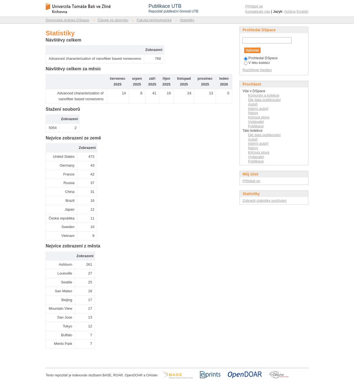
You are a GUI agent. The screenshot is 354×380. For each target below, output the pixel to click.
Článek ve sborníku (113, 20)
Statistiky (187, 20)
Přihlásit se (254, 6)
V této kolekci (257, 63)
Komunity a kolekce (263, 95)
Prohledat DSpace (261, 58)
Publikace (256, 126)
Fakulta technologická (154, 20)
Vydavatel (256, 122)
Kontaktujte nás (257, 11)
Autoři (252, 104)
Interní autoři (258, 109)
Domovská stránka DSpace (67, 20)
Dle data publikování (264, 100)
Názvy (253, 113)
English (302, 11)
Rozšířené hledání (257, 70)
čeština (290, 11)
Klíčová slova (258, 117)
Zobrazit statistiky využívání (265, 200)
